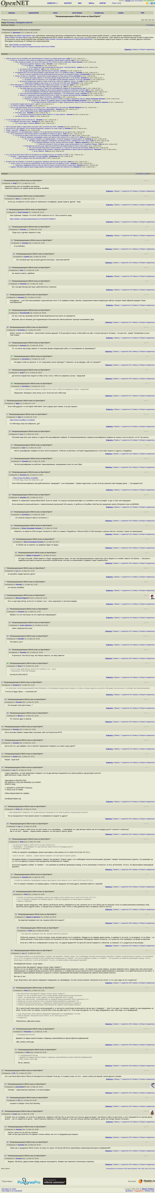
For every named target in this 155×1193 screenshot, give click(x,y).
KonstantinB (84, 74)
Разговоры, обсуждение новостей (19, 22)
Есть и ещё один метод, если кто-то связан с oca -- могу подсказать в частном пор (39, 107)
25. (14, 254)
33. (8, 823)
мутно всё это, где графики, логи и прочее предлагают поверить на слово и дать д (35, 128)
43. (10, 649)
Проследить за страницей (12, 1191)
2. (5, 196)
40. (14, 988)
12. (12, 445)
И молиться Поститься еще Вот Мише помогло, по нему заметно (43, 114)
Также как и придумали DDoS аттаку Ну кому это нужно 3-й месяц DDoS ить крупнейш (45, 165)
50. (8, 1097)
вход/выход (99, 13)
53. (16, 914)
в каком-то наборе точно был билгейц (28, 158)
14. (8, 609)
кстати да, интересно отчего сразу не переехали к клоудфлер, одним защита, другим (40, 60)
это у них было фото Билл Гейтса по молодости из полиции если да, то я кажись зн (35, 154)
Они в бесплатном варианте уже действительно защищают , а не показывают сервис (50, 93)
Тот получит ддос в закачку (24, 123)
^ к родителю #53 (125, 946)
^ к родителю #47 (125, 396)
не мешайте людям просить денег (23, 104)
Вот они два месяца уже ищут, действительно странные (39, 71)
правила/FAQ (33, 13)
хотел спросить (44, 111)
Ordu (65, 134)
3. (5, 400)
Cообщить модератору (147, 49)
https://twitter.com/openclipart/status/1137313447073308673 (33, 219)
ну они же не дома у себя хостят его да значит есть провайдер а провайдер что (43, 135)
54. (18, 928)
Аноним (49, 64)
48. (14, 1029)
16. (3, 726)
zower (69, 161)
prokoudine (53, 156)
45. (14, 539)
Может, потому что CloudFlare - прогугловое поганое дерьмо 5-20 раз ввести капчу (44, 76)
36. (6, 699)
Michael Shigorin (75, 107)
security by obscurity (22, 116)
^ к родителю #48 (125, 1066)
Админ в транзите (101, 102)
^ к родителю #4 (125, 440)
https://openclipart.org (25, 35)
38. (14, 891)
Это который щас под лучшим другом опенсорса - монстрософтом (52, 67)
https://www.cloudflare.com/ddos (22, 420)
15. (12, 240)
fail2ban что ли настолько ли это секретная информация (35, 109)
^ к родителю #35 (125, 887)
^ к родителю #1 (125, 205)
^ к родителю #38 (125, 923)
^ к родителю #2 (125, 222)
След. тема (152, 1168)
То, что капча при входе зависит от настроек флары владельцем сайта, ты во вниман (50, 78)
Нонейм (30, 113)
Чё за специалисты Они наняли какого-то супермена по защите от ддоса (36, 134)
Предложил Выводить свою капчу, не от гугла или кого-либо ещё (47, 83)
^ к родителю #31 (125, 1151)
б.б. (66, 154)
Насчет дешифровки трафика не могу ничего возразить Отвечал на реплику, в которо (55, 90)
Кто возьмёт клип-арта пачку (21, 121)
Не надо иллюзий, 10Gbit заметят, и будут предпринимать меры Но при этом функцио (64, 102)
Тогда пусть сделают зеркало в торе (33, 64)
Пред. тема (145, 1168)
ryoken (79, 67)
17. (10, 281)
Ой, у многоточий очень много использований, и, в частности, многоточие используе (58, 147)
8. (5, 595)
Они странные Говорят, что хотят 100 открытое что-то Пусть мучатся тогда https (43, 62)
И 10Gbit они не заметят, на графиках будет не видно (48, 100)
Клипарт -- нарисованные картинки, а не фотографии (29, 156)
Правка (135, 49)
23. (3, 1070)
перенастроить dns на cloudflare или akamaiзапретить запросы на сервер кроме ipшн (36, 58)
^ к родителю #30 (125, 1137)
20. (3, 740)
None (32, 116)
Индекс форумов (132, 1168)
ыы (84, 88)
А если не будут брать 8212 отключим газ (20, 120)
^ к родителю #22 (125, 819)
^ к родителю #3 (125, 426)
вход (132, 0)
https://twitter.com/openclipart (16, 37)
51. (16, 1049)
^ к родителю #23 (125, 1093)
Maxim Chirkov (148, 1189)
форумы (11, 13)
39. (12, 950)
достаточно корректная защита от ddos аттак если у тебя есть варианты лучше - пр (49, 81)
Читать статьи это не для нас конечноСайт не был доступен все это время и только (40, 163)
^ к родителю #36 (125, 722)
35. (10, 839)
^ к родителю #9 (125, 235)
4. (7, 414)
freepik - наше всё (12, 130)
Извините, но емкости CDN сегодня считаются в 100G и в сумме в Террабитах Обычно (55, 99)
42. (6, 1156)
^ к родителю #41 (125, 365)
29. (12, 512)
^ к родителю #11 (125, 249)
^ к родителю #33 (125, 869)
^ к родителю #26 (125, 658)
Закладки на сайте (9, 1189)
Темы (139, 1168)
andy (68, 58)
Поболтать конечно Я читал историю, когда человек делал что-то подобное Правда (67, 144)
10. (10, 431)
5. (5, 568)
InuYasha (77, 76)
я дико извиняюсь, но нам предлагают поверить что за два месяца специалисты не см (36, 132)
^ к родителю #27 (125, 322)
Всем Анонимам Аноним (95, 99)
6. (2, 682)
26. (8, 636)
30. (3, 1111)
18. (10, 472)
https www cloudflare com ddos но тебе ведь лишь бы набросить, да (39, 86)
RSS (142, 13)
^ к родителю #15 (125, 262)
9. (7, 209)
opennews (16, 32)
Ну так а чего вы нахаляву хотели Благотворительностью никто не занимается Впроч (50, 74)
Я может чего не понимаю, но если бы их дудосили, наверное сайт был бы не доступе (36, 161)
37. (12, 874)
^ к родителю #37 (125, 909)
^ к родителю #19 (125, 521)
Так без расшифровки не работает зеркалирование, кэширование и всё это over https (54, 92)
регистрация (139, 0)
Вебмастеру (149, 1191)
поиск (55, 13)
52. (16, 552)
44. (12, 525)
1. (2, 180)
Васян (37, 123)
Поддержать (139, 1191)
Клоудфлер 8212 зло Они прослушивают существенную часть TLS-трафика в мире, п (45, 72)
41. (10, 343)
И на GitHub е (30, 65)
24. (12, 458)
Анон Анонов (77, 62)
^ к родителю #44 (125, 548)
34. (6, 1084)
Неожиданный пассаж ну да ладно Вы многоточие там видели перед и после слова (54, 146)
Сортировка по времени (143, 173)
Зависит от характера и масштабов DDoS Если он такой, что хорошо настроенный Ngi (50, 95)
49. (8, 713)
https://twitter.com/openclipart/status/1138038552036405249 (69, 39)
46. (8, 1142)
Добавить (129, 1191)
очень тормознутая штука (29, 111)
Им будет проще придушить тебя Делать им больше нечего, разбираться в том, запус (59, 141)
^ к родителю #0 (125, 191)
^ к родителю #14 (125, 631)
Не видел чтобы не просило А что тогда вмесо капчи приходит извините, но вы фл (53, 79)
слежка (120, 13)
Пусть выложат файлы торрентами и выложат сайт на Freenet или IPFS (31, 127)
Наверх (135, 191)
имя (72, 60)
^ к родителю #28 (125, 351)
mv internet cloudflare (18, 106)
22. (3, 767)
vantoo (22, 130)
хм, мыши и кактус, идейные (30, 69)
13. (10, 267)
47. (10, 370)
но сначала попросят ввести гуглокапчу (39, 97)
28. (8, 327)
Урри (71, 85)
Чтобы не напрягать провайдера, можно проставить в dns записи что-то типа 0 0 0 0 (49, 137)
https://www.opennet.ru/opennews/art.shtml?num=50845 (33, 47)
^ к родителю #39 (125, 1024)
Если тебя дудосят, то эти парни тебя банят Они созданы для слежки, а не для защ (40, 85)
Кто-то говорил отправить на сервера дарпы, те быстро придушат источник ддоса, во (54, 139)
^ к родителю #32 (125, 834)
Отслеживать (150, 25)
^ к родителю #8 (125, 617)
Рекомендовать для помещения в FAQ (116, 1168)
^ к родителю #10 (125, 454)
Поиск (114, 3)
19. (10, 495)
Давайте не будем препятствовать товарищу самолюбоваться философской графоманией (61, 149)
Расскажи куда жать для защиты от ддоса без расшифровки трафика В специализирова (51, 88)
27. (8, 294)
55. (10, 622)
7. (5, 582)
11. (10, 227)
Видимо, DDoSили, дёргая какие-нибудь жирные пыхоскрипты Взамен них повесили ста (41, 167)
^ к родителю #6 (125, 708)
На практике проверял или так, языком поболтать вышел (54, 142)
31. (6, 1127)
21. (3, 754)
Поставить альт (20, 113)
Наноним (97, 149)
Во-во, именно (39, 151)
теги (119, 3)
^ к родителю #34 (125, 1106)
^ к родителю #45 (125, 563)
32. (6, 806)
